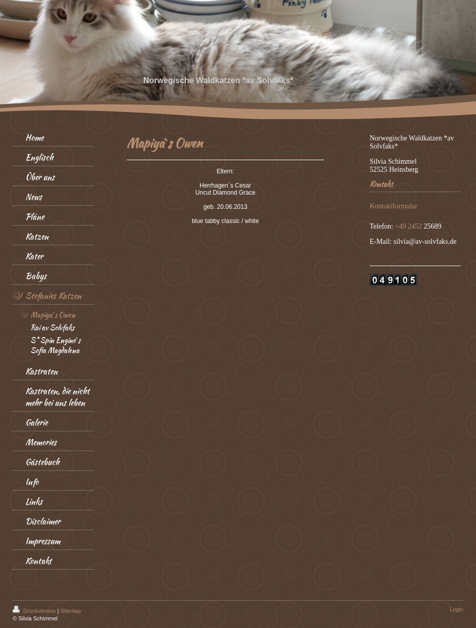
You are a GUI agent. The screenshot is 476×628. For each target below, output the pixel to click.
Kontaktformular (393, 206)
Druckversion (35, 611)
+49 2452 (409, 226)
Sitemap (70, 611)
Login (456, 609)
